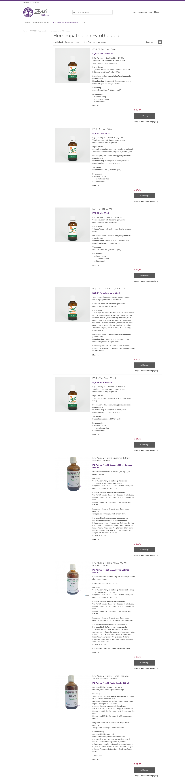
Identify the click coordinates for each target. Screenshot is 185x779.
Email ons (97, 712)
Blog (134, 12)
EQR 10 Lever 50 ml (101, 115)
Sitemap (26, 682)
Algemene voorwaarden (146, 682)
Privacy (159, 682)
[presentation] (142, 761)
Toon (90, 42)
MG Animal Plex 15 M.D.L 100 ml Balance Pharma (108, 482)
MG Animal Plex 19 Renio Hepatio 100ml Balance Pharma (109, 583)
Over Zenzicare (130, 682)
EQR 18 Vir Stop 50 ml (103, 322)
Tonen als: (149, 42)
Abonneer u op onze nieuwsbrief (136, 743)
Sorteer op (70, 42)
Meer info (94, 106)
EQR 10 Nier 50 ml (101, 180)
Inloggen (148, 12)
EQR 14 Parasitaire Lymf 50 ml (107, 246)
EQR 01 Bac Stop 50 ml (103, 49)
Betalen (140, 12)
